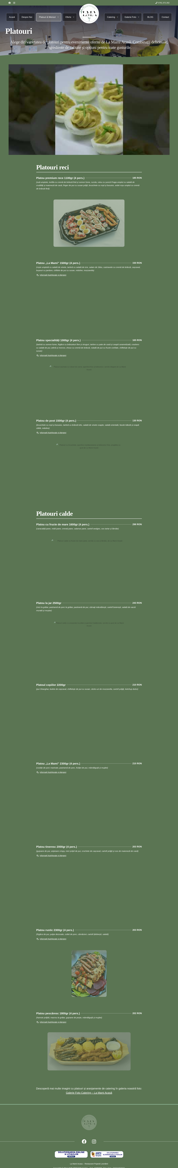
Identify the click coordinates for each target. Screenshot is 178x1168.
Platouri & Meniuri (50, 17)
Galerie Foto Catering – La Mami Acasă (89, 1092)
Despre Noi (27, 17)
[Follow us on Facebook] (10, 3)
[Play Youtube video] (89, 109)
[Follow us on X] (94, 1141)
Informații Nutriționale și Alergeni (53, 275)
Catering (113, 17)
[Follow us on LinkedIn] (14, 3)
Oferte (71, 17)
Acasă (12, 17)
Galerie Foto (133, 17)
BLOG (150, 17)
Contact (165, 17)
